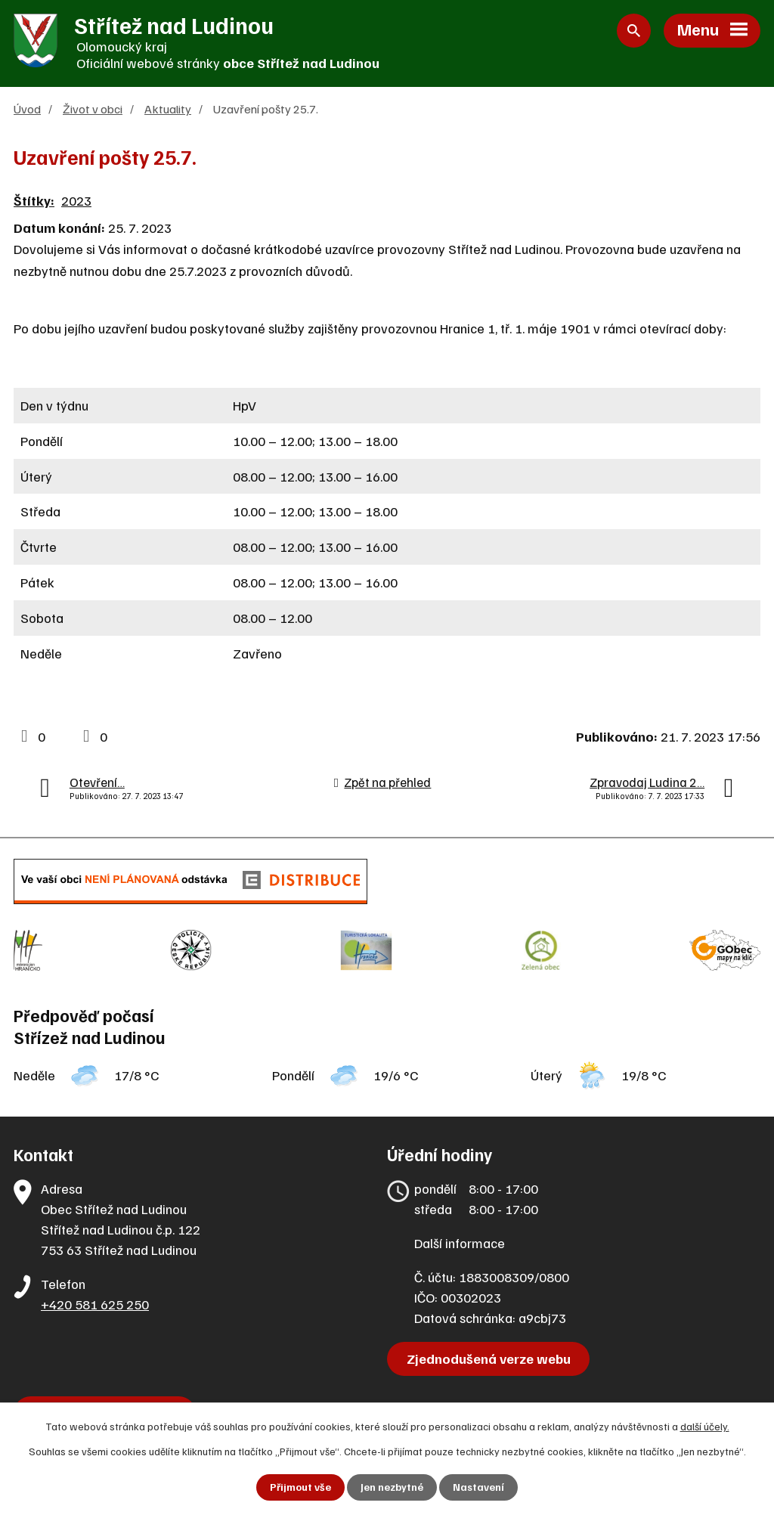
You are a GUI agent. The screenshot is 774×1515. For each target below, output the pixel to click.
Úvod (27, 109)
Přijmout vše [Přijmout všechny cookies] (300, 1487)
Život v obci (92, 109)
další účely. (704, 1426)
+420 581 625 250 (95, 1297)
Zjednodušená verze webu (489, 1351)
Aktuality (167, 109)
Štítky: (34, 201)
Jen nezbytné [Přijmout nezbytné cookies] (392, 1487)
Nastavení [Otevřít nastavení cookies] (479, 1487)
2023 (76, 201)
